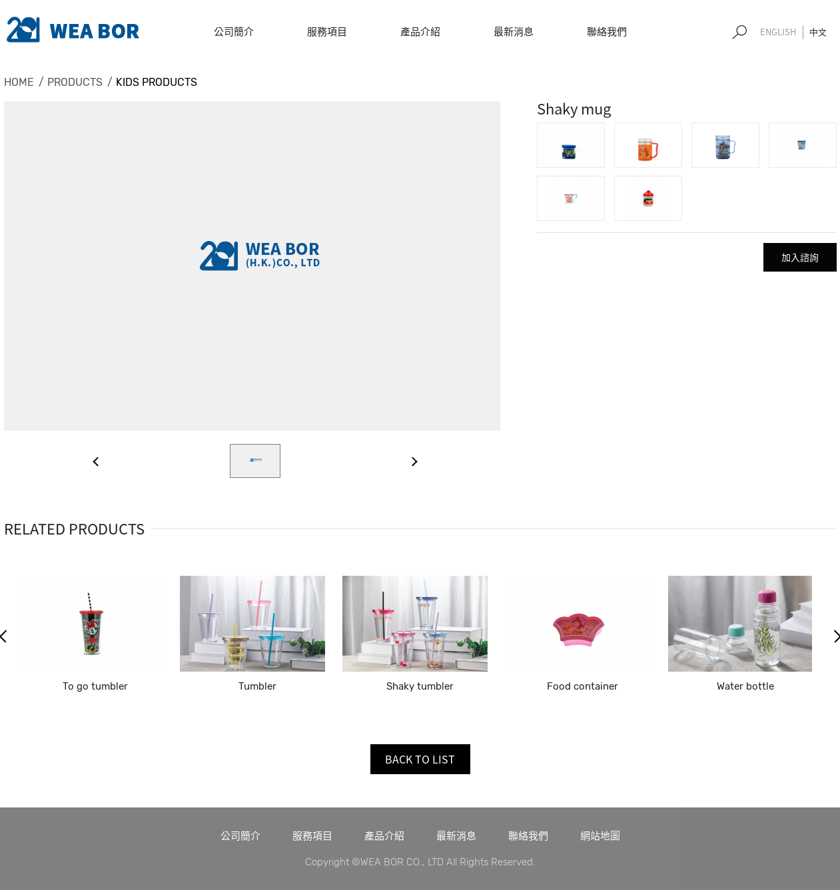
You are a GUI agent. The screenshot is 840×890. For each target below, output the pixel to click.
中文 (818, 31)
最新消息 (456, 835)
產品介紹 (384, 835)
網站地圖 (600, 835)
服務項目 (312, 835)
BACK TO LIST (420, 759)
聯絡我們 (528, 835)
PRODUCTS (75, 82)
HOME (19, 82)
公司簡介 (240, 835)
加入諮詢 (800, 257)
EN (778, 32)
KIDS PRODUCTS (156, 82)
